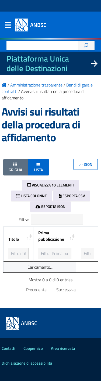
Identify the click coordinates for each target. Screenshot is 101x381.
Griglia (15, 166)
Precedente (36, 289)
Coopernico (33, 348)
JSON (85, 164)
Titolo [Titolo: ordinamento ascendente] (13, 239)
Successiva (66, 289)
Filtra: (51, 219)
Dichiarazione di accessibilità (27, 363)
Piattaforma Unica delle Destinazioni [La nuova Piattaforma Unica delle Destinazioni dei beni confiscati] (37, 63)
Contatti (8, 348)
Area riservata (63, 348)
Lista (38, 166)
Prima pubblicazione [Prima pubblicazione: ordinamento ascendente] (51, 235)
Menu (7, 26)
